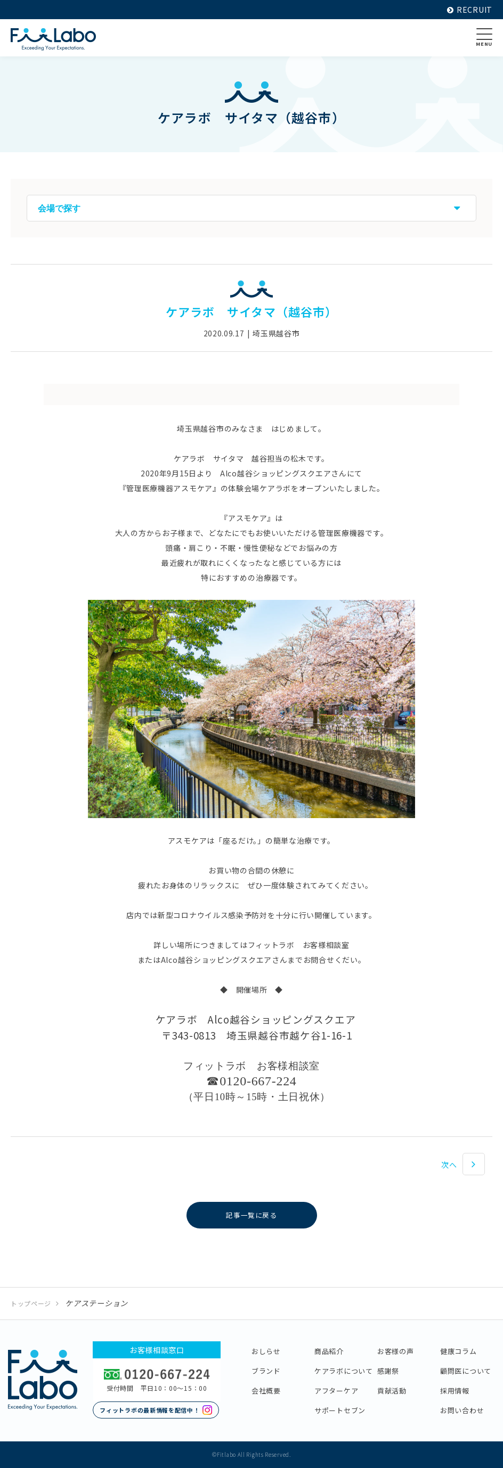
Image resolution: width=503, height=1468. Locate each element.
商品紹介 (329, 1351)
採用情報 (454, 1390)
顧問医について (465, 1371)
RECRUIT (469, 9)
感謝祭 (388, 1371)
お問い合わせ (462, 1410)
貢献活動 (392, 1390)
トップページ (31, 1303)
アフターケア (336, 1390)
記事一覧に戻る (251, 1215)
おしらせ (266, 1351)
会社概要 (266, 1390)
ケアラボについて (343, 1371)
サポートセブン (340, 1410)
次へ (449, 1164)
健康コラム (458, 1351)
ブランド (266, 1371)
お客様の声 (395, 1351)
